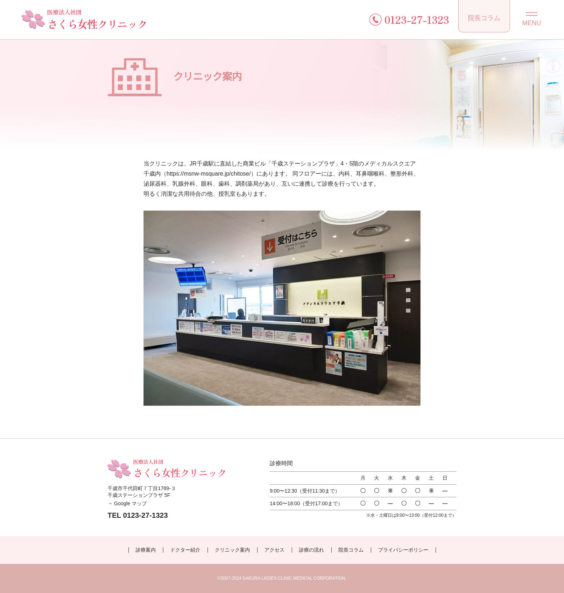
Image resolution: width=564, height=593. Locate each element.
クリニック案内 (232, 550)
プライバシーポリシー (403, 550)
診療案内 (146, 550)
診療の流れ (311, 550)
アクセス (274, 550)
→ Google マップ (127, 503)
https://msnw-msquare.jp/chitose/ (209, 174)
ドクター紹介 (185, 550)
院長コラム (484, 18)
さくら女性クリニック (97, 19)
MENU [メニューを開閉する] (531, 23)
